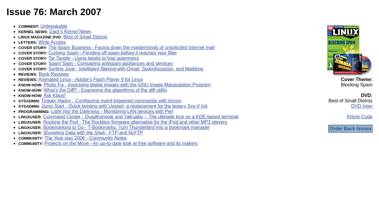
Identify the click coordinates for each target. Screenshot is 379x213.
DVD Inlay (361, 106)
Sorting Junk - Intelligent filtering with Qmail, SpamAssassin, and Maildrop (126, 68)
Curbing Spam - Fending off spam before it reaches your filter (113, 52)
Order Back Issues (350, 128)
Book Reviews (54, 74)
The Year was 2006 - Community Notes (85, 138)
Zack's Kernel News (70, 31)
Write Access (52, 42)
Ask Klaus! (55, 95)
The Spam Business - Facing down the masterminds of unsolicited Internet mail (131, 47)
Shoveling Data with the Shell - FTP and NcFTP (93, 132)
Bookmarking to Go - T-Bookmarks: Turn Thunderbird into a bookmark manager (126, 127)
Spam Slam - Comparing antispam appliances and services (111, 63)
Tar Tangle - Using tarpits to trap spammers (93, 58)
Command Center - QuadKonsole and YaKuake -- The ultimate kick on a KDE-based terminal (140, 116)
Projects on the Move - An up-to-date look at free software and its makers (121, 143)
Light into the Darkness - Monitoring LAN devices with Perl (112, 111)
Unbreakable (54, 26)
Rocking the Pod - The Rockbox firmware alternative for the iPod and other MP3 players (135, 122)
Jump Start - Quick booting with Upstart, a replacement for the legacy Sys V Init (124, 106)
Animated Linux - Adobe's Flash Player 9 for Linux (90, 79)
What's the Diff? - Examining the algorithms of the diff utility (105, 90)
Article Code (359, 116)
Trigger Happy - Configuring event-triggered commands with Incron (111, 100)
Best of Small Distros (85, 36)
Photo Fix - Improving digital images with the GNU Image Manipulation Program (127, 84)
